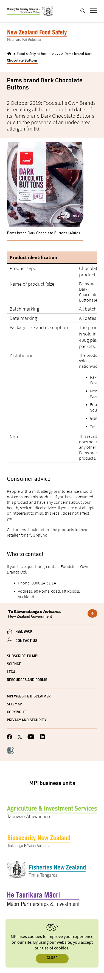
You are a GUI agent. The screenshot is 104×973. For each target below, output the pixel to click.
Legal (12, 672)
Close (52, 958)
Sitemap (14, 704)
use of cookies (55, 948)
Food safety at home (33, 53)
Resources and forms (27, 680)
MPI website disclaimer (28, 697)
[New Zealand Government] (52, 614)
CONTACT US (26, 641)
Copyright (16, 712)
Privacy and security (26, 720)
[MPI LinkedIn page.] (42, 737)
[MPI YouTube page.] (30, 737)
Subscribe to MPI (22, 656)
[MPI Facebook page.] (9, 737)
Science (14, 664)
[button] (10, 751)
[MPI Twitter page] (20, 738)
